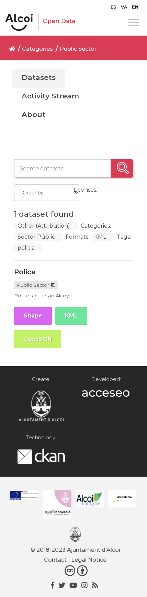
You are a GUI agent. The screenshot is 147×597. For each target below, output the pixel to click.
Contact (55, 560)
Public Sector (78, 49)
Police (25, 272)
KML (71, 315)
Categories (37, 49)
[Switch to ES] (113, 7)
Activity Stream (50, 96)
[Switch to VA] (124, 7)
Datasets (39, 77)
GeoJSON (38, 339)
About (34, 114)
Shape (33, 315)
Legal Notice (88, 560)
